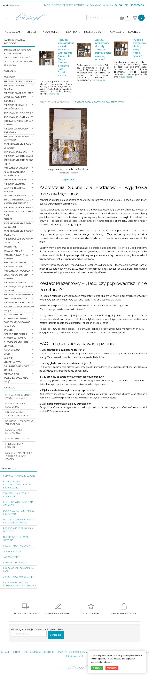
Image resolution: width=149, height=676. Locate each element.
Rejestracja (137, 5)
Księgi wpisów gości (15, 298)
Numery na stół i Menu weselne (16, 538)
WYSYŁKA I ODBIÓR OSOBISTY (72, 652)
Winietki (8, 330)
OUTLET (8, 219)
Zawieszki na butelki (15, 334)
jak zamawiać (93, 5)
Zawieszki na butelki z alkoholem (16, 495)
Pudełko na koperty (15, 338)
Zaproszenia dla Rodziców (54, 102)
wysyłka (108, 5)
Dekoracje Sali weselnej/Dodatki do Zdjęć (16, 378)
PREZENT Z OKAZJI (93, 32)
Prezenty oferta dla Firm (18, 81)
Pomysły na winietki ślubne (19, 476)
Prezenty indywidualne (17, 302)
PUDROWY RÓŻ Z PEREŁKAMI (14, 446)
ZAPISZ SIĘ (55, 635)
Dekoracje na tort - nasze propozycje (18, 512)
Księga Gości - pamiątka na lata (18, 570)
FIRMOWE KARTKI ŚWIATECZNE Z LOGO (16, 414)
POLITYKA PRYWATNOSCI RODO (39, 652)
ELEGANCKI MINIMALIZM (17, 438)
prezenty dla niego (15, 282)
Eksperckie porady (62, 5)
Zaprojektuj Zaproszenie (18, 577)
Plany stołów (12, 350)
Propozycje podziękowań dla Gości (18, 530)
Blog (47, 5)
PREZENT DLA (70, 32)
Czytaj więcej (53, 94)
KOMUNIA (133, 32)
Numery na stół (13, 362)
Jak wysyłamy (11, 557)
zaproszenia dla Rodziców (18, 57)
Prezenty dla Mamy (14, 184)
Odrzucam (112, 668)
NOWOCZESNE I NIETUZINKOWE (13, 431)
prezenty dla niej (13, 266)
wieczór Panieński (14, 251)
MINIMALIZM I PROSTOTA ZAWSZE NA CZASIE (18, 396)
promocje (9, 77)
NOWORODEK (50, 32)
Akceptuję (97, 668)
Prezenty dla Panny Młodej (19, 294)
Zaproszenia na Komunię (17, 113)
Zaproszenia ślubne (15, 152)
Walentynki (10, 247)
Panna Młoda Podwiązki (17, 271)
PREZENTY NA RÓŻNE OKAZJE (18, 156)
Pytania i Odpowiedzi (15, 562)
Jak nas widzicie (12, 551)
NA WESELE (115, 32)
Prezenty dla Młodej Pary (18, 93)
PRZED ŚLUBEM (12, 32)
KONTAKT (17, 652)
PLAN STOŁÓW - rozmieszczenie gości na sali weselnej (17, 484)
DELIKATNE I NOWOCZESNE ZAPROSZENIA (19, 423)
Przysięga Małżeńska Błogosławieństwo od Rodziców (17, 322)
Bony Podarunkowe (15, 262)
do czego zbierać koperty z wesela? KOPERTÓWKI (19, 521)
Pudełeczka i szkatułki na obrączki (18, 503)
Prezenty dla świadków (17, 207)
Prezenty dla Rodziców (17, 545)
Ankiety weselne (13, 314)
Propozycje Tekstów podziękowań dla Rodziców (19, 584)
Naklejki (8, 358)
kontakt (79, 5)
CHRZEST (31, 32)
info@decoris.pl (16, 5)
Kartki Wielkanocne (15, 180)
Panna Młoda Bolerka (16, 168)
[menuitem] (14, 32)
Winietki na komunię (15, 196)
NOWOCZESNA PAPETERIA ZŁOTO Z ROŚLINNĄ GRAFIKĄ (18, 456)
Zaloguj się (121, 5)
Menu (7, 354)
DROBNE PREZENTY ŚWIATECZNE (15, 405)
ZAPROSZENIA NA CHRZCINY (18, 117)
